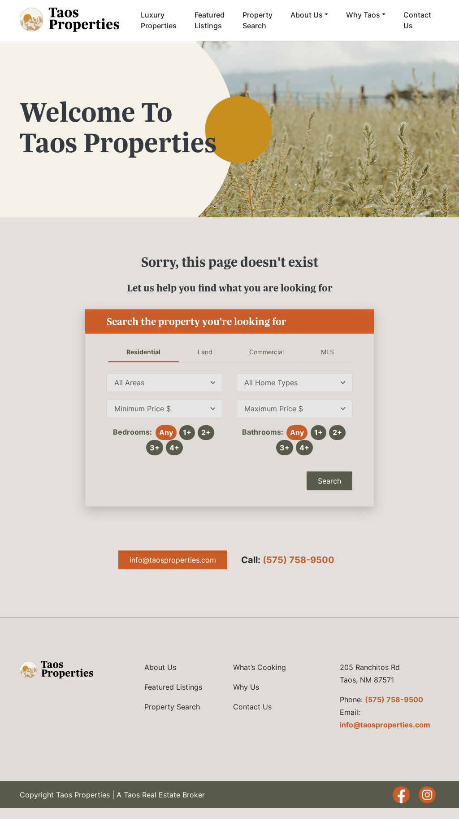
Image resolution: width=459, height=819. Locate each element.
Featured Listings (210, 20)
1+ (187, 432)
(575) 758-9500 (298, 560)
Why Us (246, 686)
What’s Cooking (259, 667)
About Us (306, 14)
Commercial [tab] (266, 352)
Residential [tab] (143, 352)
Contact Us (417, 20)
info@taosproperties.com (173, 559)
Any (166, 432)
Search (329, 480)
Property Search (257, 20)
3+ (155, 447)
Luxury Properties (159, 20)
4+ (174, 447)
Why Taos (363, 14)
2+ (206, 432)
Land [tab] (205, 352)
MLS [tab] (327, 352)
